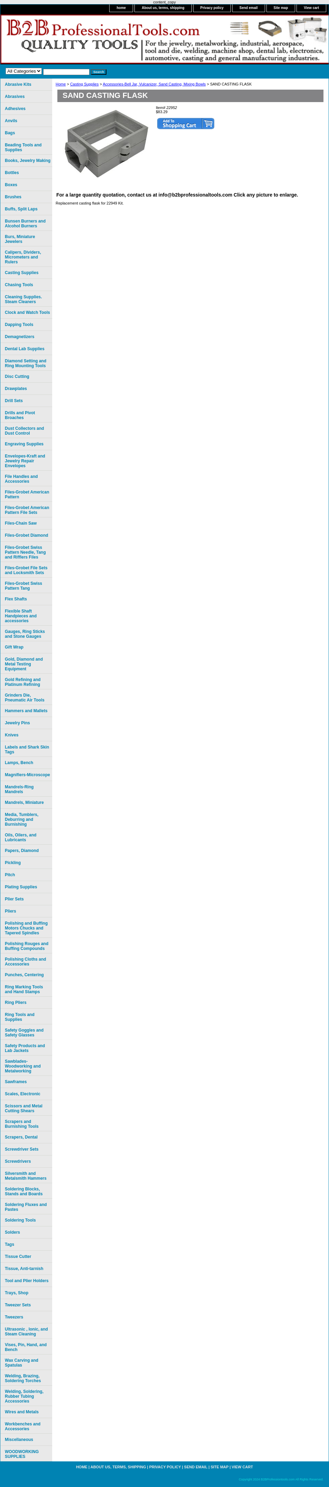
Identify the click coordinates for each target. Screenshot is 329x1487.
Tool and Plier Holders (26, 1280)
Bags (10, 132)
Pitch (10, 874)
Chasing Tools (19, 284)
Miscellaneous (19, 1439)
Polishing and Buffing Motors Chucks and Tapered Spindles (26, 928)
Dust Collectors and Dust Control (24, 431)
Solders (12, 1232)
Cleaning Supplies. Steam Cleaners (23, 299)
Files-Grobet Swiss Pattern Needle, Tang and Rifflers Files (25, 552)
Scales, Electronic (22, 1093)
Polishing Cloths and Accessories (25, 962)
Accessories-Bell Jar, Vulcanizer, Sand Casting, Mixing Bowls (154, 84)
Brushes (13, 196)
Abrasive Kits (18, 84)
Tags (9, 1244)
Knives (11, 735)
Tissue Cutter (18, 1256)
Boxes (11, 184)
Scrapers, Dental (21, 1137)
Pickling (13, 862)
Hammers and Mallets (26, 710)
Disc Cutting (17, 376)
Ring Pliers (16, 1002)
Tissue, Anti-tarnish (24, 1268)
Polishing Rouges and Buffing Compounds (26, 946)
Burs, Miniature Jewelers (20, 239)
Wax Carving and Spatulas (21, 1363)
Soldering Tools (20, 1220)
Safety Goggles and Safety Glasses (24, 1032)
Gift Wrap (14, 647)
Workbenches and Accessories (22, 1426)
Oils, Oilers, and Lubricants (20, 837)
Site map (281, 8)
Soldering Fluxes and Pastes (26, 1207)
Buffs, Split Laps (21, 209)
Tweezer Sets (18, 1305)
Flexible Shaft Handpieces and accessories (21, 616)
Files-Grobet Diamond (26, 535)
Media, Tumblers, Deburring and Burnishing (21, 819)
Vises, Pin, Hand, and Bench (26, 1347)
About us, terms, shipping (163, 8)
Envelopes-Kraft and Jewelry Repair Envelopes (25, 461)
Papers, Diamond (22, 850)
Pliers (10, 911)
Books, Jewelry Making (27, 160)
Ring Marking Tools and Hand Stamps (24, 989)
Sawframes (16, 1081)
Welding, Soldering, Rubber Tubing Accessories (24, 1396)
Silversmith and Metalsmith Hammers (26, 1176)
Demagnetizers (19, 336)
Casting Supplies (84, 84)
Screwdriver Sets (21, 1149)
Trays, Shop (16, 1292)
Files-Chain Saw (21, 523)
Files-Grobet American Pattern (27, 494)
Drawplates (16, 388)
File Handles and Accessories (21, 479)
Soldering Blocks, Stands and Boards (24, 1191)
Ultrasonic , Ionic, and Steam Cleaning (26, 1331)
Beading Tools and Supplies (23, 147)
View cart (311, 8)
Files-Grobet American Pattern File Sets (27, 510)
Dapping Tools (19, 324)
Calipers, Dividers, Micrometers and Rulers (23, 257)
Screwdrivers (18, 1161)
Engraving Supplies (24, 444)
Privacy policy (212, 8)
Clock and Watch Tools (27, 312)
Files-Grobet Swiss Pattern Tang (23, 586)
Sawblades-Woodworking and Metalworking (23, 1066)
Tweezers (14, 1317)
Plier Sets (14, 899)
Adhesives (15, 108)
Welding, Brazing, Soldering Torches (23, 1378)
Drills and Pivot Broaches (20, 415)
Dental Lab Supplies (25, 348)
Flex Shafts (16, 599)
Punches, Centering (24, 974)
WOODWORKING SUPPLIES (22, 1454)
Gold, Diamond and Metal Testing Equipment (24, 664)
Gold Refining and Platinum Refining (22, 682)
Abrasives (15, 96)
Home (61, 84)
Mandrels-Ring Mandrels (19, 789)
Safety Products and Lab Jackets (25, 1048)
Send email (248, 8)
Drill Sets (14, 400)
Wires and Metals (22, 1411)
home (121, 8)
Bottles (12, 172)
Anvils (11, 120)
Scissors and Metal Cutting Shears (24, 1108)
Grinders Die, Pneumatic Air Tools (25, 697)
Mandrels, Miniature (24, 802)
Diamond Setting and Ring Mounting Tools (25, 363)
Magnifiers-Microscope (27, 774)
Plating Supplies (21, 887)
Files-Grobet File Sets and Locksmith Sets (26, 570)
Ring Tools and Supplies (20, 1017)
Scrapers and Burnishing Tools (22, 1124)
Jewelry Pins (17, 722)
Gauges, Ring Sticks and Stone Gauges (25, 634)
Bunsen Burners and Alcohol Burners (25, 223)
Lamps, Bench (19, 762)
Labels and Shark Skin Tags (27, 749)
